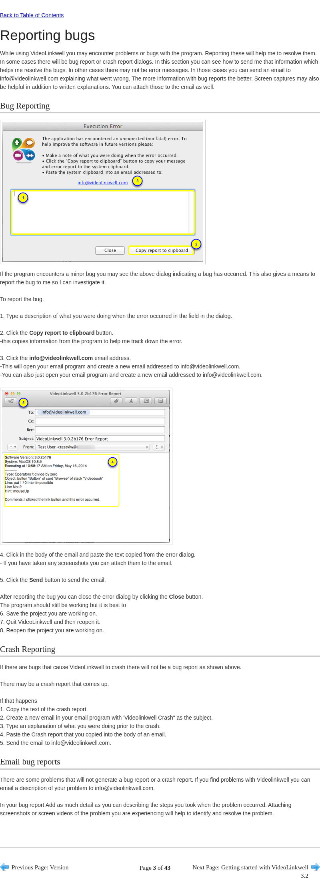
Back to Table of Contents (32, 15)
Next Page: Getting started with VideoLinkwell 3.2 (250, 871)
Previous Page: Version (40, 867)
